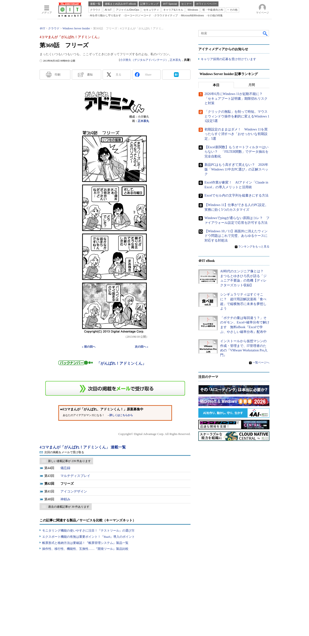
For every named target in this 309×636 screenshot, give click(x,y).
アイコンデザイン (73, 491)
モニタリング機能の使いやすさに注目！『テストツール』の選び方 (88, 530)
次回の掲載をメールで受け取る (64, 452)
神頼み (65, 499)
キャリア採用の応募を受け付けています (228, 59)
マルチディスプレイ (75, 476)
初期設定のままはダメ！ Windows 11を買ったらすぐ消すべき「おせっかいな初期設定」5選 (236, 134)
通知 (90, 74)
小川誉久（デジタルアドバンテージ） (144, 60)
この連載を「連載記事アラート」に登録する (115, 388)
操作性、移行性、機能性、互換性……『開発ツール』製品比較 (85, 549)
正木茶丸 (175, 60)
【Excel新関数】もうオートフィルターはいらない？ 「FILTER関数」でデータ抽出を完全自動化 (236, 151)
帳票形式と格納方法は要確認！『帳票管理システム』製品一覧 (85, 543)
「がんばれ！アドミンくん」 (121, 363)
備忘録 (65, 468)
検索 (265, 33)
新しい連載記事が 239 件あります (69, 461)
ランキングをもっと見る (253, 246)
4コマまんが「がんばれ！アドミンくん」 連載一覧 (83, 447)
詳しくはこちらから (121, 415)
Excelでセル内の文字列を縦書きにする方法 (236, 195)
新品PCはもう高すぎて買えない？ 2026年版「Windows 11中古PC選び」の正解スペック (236, 169)
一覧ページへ (260, 362)
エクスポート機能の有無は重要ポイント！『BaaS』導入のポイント (88, 536)
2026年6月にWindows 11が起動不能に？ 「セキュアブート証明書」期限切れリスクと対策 (236, 98)
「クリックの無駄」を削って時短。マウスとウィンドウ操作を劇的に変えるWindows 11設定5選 (236, 116)
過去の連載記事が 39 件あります (68, 506)
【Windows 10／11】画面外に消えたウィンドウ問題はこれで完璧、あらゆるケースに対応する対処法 (236, 235)
